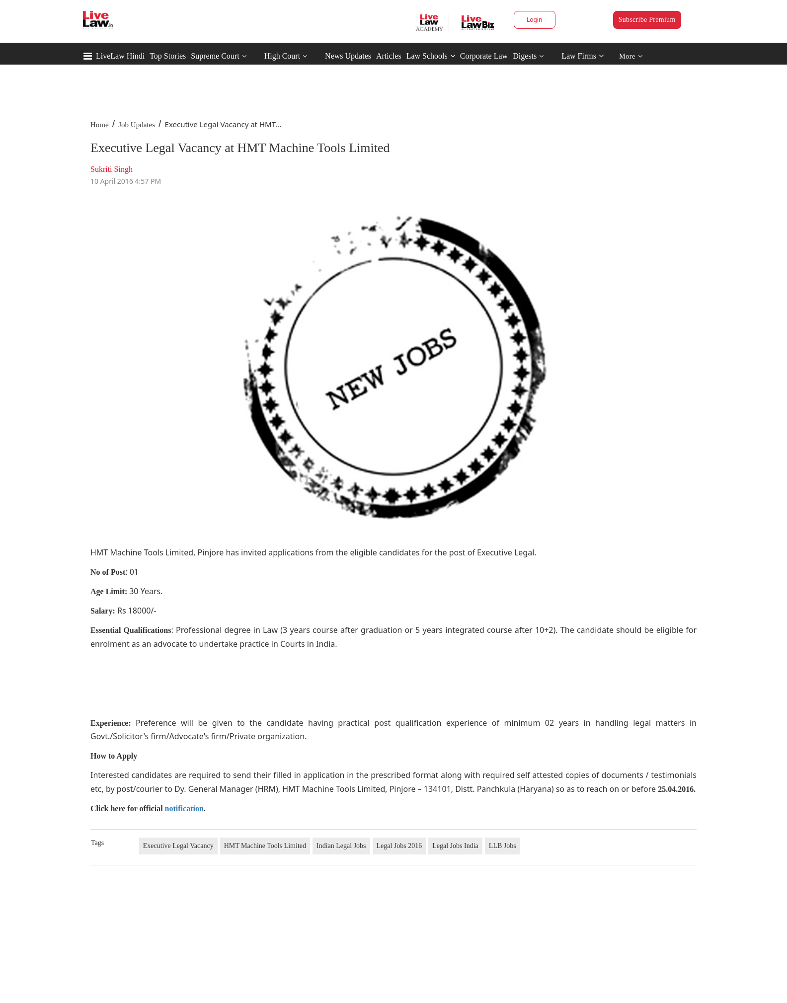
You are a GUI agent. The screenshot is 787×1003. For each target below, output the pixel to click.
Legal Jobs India (455, 845)
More (630, 56)
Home (99, 125)
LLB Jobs (502, 845)
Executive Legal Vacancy (178, 845)
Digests (525, 56)
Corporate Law (484, 56)
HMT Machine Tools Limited (265, 845)
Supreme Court (215, 56)
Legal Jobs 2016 (399, 845)
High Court (282, 56)
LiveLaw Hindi (120, 56)
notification (184, 808)
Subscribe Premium (647, 19)
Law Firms (582, 56)
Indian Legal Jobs (341, 845)
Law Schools (430, 56)
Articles (388, 56)
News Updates (348, 56)
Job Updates (136, 125)
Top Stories (168, 56)
